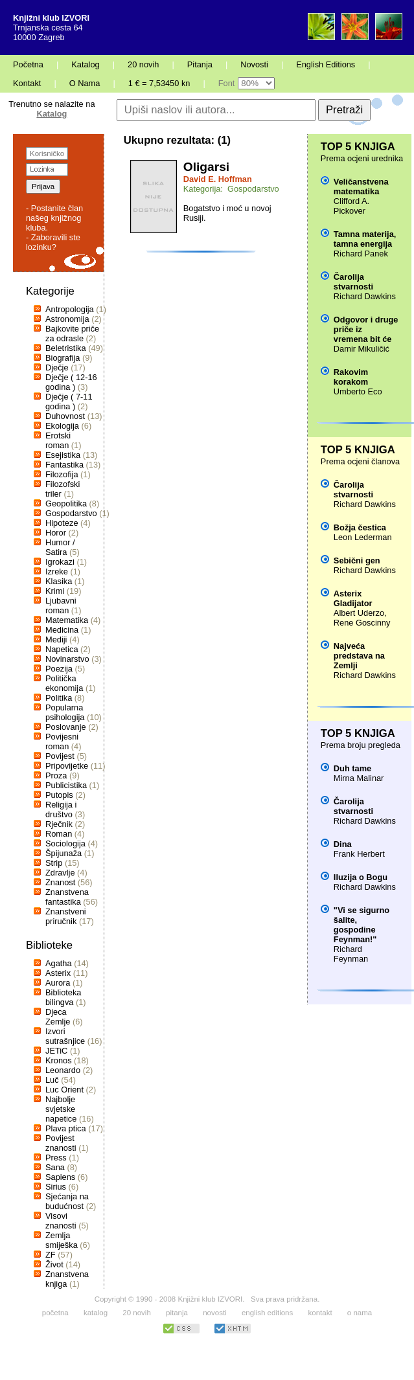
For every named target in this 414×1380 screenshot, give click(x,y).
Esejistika (62, 455)
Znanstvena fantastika (67, 897)
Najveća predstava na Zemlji (359, 655)
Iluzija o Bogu (360, 877)
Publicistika (66, 785)
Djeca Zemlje (57, 1016)
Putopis (59, 795)
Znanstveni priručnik (65, 916)
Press (56, 1157)
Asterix (58, 973)
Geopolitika (66, 503)
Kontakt (27, 83)
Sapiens (60, 1177)
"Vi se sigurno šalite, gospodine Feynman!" (361, 924)
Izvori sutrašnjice (65, 1036)
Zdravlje (60, 872)
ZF (50, 1255)
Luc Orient (64, 1089)
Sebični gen (357, 560)
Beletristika (65, 348)
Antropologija (69, 309)
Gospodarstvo (71, 513)
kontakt (320, 1313)
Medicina (61, 630)
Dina (343, 844)
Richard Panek (361, 253)
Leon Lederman (363, 537)
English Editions (325, 64)
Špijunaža (63, 853)
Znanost (60, 882)
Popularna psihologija (64, 712)
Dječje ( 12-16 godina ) (71, 382)
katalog (96, 1313)
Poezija (59, 668)
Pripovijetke (66, 766)
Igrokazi (60, 562)
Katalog (85, 64)
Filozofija (61, 474)
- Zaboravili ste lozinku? (53, 242)
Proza (56, 775)
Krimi (54, 591)
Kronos (58, 1060)
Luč (52, 1080)
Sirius (55, 1187)
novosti (215, 1313)
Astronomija (67, 319)
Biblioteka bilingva (63, 997)
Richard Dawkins (365, 296)
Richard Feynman (351, 954)
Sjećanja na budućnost (67, 1201)
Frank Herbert (359, 854)
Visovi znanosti (60, 1220)
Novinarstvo (67, 659)
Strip (53, 863)
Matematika (66, 620)
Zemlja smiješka (61, 1240)
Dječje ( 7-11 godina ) (69, 401)
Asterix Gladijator (353, 598)
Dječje (57, 367)
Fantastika (64, 464)
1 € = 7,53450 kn (159, 83)
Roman (58, 834)
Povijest (60, 756)
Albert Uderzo (359, 613)
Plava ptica (65, 1128)
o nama (359, 1313)
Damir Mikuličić (361, 349)
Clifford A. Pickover (351, 206)
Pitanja (200, 64)
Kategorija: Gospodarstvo (231, 189)
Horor (55, 532)
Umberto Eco (358, 391)
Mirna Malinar (359, 778)
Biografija (62, 358)
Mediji (56, 639)
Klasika (58, 581)
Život (54, 1264)
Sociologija (65, 843)
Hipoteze (61, 523)
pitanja (177, 1313)
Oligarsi (206, 167)
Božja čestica (360, 527)
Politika (58, 698)
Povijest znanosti (60, 1143)
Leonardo (62, 1070)
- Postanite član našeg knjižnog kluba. (54, 217)
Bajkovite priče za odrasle (72, 333)
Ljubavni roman (60, 605)
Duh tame (352, 768)
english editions (267, 1313)
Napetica (61, 649)
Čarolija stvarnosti (353, 281)
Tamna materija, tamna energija (365, 239)
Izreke (56, 571)
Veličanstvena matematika (361, 186)
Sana (55, 1167)
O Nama (84, 83)
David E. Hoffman (217, 179)
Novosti (254, 64)
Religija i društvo (60, 809)
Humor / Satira (60, 547)
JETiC (56, 1051)
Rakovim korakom (351, 377)
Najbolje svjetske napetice (60, 1109)
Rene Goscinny (362, 623)
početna (55, 1313)
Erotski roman (58, 440)
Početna (28, 64)
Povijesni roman (61, 741)
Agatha (58, 963)
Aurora (57, 983)
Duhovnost (65, 416)
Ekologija (62, 426)
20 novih (143, 64)
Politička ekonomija (64, 683)
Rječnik (59, 824)
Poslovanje (65, 727)
